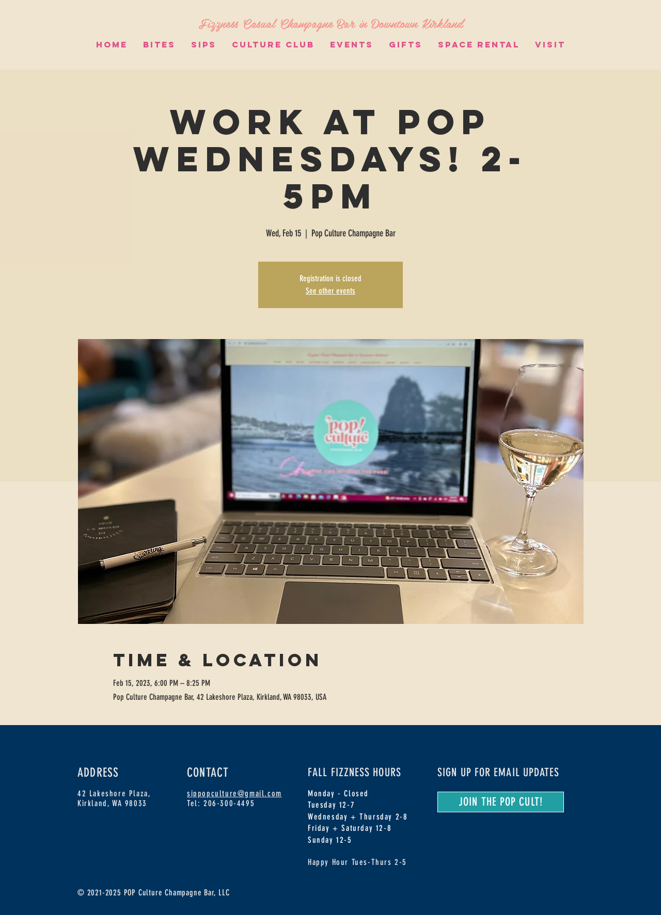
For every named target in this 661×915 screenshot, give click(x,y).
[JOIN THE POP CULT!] (500, 802)
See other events (330, 291)
